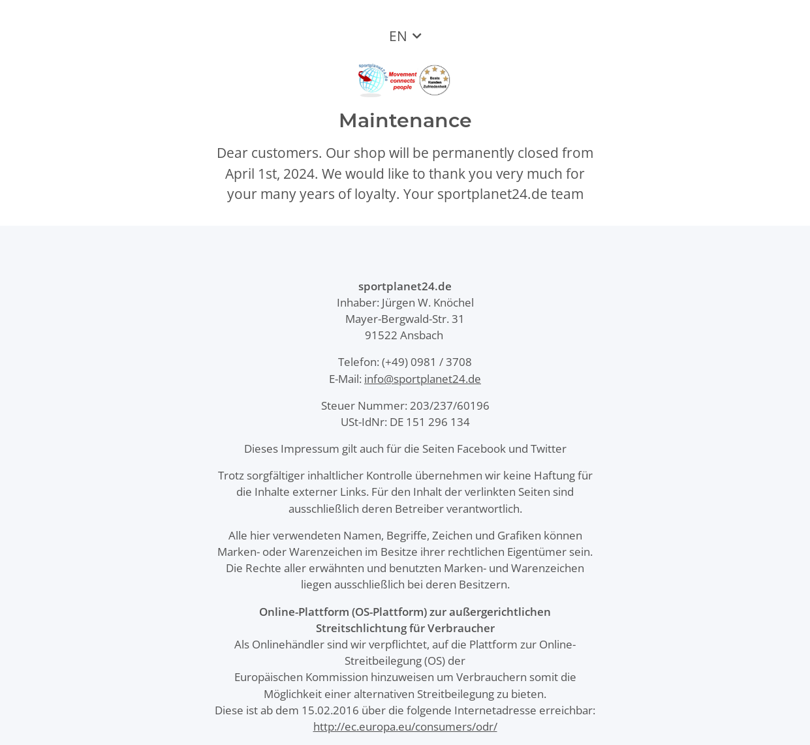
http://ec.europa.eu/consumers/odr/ (405, 726)
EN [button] (398, 36)
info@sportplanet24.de (422, 378)
